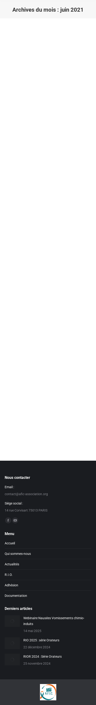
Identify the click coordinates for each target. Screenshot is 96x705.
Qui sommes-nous (18, 554)
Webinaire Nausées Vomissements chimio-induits (53, 621)
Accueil (10, 543)
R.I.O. (9, 575)
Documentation (16, 596)
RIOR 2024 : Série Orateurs (42, 656)
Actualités (12, 564)
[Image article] (12, 621)
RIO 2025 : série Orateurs (41, 640)
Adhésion (11, 585)
